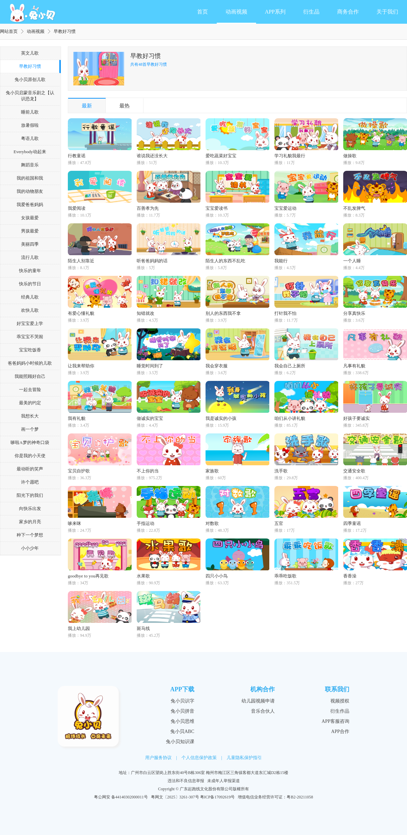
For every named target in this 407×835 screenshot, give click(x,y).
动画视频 (236, 12)
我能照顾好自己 (30, 376)
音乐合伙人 (263, 711)
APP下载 (182, 689)
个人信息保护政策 (199, 757)
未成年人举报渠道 (223, 780)
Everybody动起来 (30, 151)
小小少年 (30, 548)
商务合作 (348, 12)
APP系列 (275, 12)
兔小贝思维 (182, 721)
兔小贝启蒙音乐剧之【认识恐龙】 (30, 95)
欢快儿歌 (30, 310)
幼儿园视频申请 (258, 701)
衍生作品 (339, 711)
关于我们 (387, 12)
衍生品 (311, 12)
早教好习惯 (30, 66)
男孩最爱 (30, 230)
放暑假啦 (30, 125)
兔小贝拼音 (182, 711)
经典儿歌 (30, 297)
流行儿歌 (30, 257)
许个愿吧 (30, 482)
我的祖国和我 (30, 178)
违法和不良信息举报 (186, 780)
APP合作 (340, 731)
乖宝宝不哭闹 (30, 336)
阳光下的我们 (30, 495)
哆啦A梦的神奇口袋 (30, 442)
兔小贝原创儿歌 (30, 79)
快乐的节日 (30, 283)
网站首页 (9, 31)
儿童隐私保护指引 (244, 757)
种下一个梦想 (30, 534)
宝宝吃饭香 (30, 349)
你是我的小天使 (30, 455)
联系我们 (337, 689)
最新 (87, 105)
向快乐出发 (30, 508)
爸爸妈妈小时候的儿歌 (30, 363)
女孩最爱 (30, 217)
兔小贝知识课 (180, 741)
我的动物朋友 (30, 191)
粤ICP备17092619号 (217, 797)
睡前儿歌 (30, 112)
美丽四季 (30, 244)
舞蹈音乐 (30, 164)
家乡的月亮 (30, 521)
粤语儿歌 (30, 138)
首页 (202, 12)
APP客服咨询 (335, 721)
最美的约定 (30, 402)
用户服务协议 (158, 757)
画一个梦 (30, 429)
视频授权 (339, 701)
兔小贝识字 (182, 701)
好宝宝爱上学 (30, 323)
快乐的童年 (30, 270)
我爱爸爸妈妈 (30, 204)
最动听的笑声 (30, 468)
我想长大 (30, 416)
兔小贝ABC (182, 731)
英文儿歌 (30, 53)
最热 (124, 105)
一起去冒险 (30, 389)
